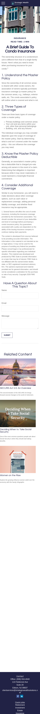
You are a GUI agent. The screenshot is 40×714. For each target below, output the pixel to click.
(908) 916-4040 (23, 679)
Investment (20, 708)
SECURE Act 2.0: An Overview (15, 388)
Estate (20, 710)
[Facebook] (17, 696)
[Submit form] (7, 335)
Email (4, 303)
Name (4, 290)
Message (5, 316)
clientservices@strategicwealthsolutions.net (20, 691)
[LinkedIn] (21, 696)
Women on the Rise (10, 475)
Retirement (20, 705)
